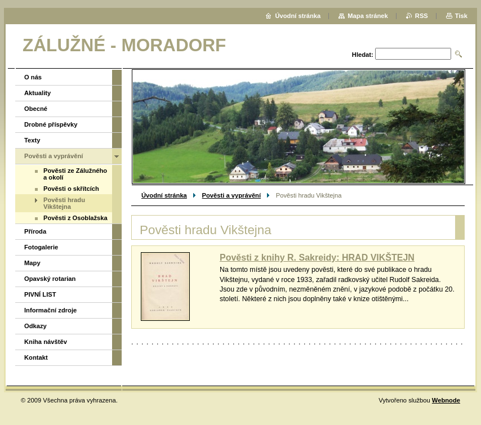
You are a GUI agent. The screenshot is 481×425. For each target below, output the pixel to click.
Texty (32, 140)
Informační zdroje (50, 310)
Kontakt (36, 357)
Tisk (461, 15)
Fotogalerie (41, 247)
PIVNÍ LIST (40, 294)
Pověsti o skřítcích (71, 188)
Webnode (446, 400)
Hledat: (362, 54)
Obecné (35, 108)
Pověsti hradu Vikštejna (64, 203)
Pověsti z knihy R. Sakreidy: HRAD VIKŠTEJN (317, 257)
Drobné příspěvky (51, 124)
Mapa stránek (368, 15)
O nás (33, 77)
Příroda (35, 231)
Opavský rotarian (49, 278)
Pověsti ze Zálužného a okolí (75, 174)
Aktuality (37, 93)
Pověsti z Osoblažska (75, 217)
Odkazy (35, 326)
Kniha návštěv (45, 341)
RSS (421, 15)
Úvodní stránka (164, 195)
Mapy (32, 263)
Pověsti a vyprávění (231, 195)
